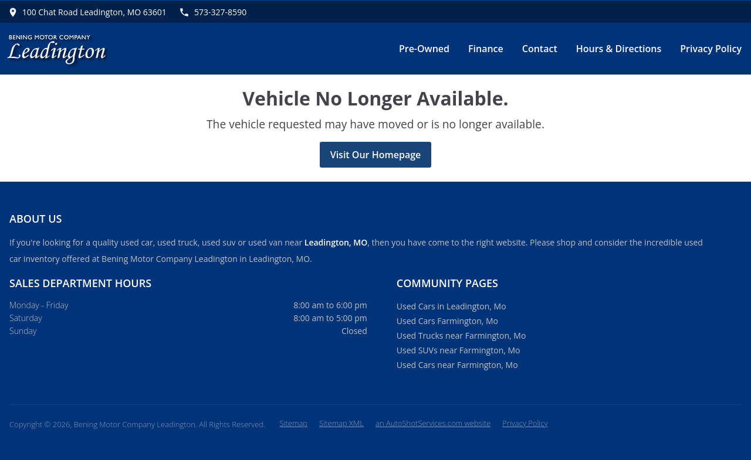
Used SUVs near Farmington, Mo (458, 350)
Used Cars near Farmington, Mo (457, 364)
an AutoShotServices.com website (433, 423)
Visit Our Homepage (375, 154)
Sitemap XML (341, 423)
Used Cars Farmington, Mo (447, 320)
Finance (485, 48)
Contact (539, 48)
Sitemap (293, 423)
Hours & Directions (619, 48)
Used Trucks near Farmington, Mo (461, 335)
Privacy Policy (711, 48)
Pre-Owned (424, 48)
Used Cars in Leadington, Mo (451, 306)
